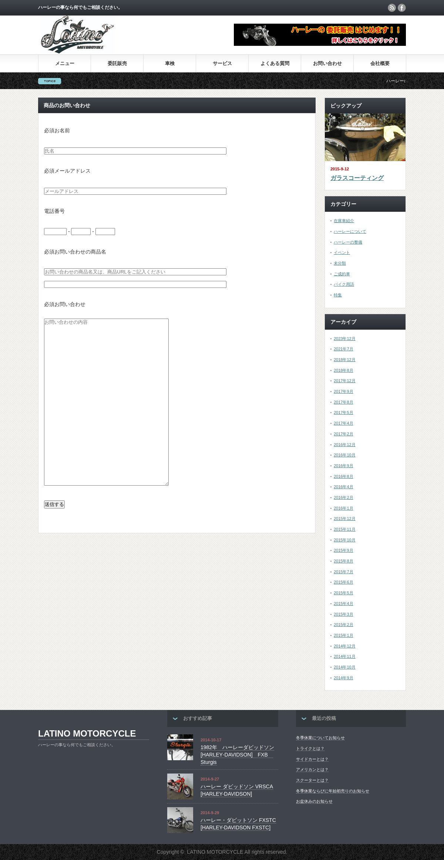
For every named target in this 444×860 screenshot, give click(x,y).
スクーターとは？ (312, 780)
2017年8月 (343, 402)
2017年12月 (345, 380)
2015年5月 (343, 593)
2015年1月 (343, 635)
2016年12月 (345, 444)
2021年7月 (343, 349)
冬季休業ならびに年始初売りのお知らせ (332, 791)
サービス (222, 63)
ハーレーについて (350, 231)
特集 (338, 295)
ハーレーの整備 (348, 242)
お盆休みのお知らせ (314, 801)
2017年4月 (343, 423)
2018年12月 (345, 359)
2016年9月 (343, 465)
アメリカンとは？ (312, 769)
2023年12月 (345, 338)
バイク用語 (344, 284)
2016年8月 (343, 476)
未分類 (340, 263)
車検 (170, 63)
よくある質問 (274, 63)
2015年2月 (343, 624)
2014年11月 (345, 656)
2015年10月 (345, 540)
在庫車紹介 (344, 220)
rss (392, 8)
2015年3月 (343, 614)
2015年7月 (343, 572)
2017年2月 (343, 434)
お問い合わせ (327, 63)
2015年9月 (343, 550)
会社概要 (380, 63)
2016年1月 (343, 508)
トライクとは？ (310, 748)
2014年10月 (345, 667)
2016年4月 (343, 487)
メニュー (64, 63)
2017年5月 (343, 412)
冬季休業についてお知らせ (320, 737)
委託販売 (117, 63)
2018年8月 (343, 370)
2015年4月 (343, 603)
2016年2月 (343, 497)
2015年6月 (343, 582)
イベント (342, 252)
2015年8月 (343, 561)
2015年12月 (345, 518)
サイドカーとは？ (312, 759)
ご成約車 (342, 274)
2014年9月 (343, 678)
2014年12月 (345, 646)
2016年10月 (345, 455)
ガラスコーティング (357, 178)
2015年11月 (345, 529)
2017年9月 (343, 391)
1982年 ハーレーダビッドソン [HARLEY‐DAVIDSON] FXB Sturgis (237, 754)
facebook (402, 8)
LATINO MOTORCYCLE (87, 733)
